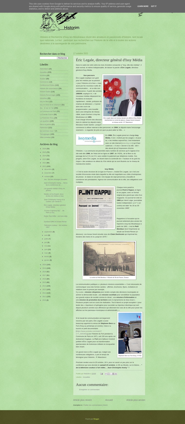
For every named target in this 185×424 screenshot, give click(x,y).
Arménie (43, 75)
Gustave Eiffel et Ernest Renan (55, 222)
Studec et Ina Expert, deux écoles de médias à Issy (53, 195)
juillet (46, 239)
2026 (44, 149)
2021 (44, 166)
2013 (44, 289)
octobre (47, 176)
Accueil (109, 400)
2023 (44, 159)
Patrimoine (44, 128)
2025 (44, 152)
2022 (44, 163)
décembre (48, 169)
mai (45, 246)
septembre (48, 232)
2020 (44, 265)
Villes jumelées (45, 137)
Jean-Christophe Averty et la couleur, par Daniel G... (54, 200)
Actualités (86, 377)
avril (46, 249)
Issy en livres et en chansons (50, 105)
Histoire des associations (49, 88)
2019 (44, 268)
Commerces (44, 82)
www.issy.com (127, 143)
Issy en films (44, 102)
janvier (47, 260)
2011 (44, 297)
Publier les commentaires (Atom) (96, 405)
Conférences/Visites (47, 85)
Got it (153, 6)
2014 (44, 286)
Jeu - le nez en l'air (47, 108)
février (46, 256)
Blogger (96, 419)
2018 (44, 272)
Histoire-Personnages (48, 95)
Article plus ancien (135, 400)
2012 (44, 293)
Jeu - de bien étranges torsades (55, 179)
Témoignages (45, 134)
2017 (44, 275)
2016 (44, 279)
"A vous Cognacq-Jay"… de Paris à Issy (54, 211)
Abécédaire (44, 69)
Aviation (43, 79)
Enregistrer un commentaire (89, 390)
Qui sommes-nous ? (47, 131)
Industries (43, 98)
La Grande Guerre (46, 114)
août (46, 235)
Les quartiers (44, 121)
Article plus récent (82, 400)
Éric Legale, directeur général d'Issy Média (55, 206)
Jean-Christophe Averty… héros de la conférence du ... (55, 184)
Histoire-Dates (45, 92)
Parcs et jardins (45, 124)
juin (45, 242)
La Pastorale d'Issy (47, 118)
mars (46, 253)
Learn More (142, 6)
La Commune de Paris (48, 111)
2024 (44, 156)
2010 (44, 300)
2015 (44, 282)
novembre (48, 173)
